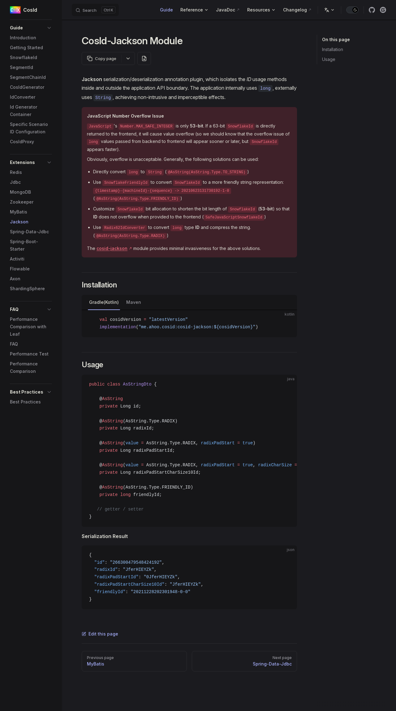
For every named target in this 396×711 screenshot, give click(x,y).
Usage (328, 59)
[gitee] (383, 9)
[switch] (352, 9)
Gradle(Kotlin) (104, 302)
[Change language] (329, 10)
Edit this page (100, 633)
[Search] (95, 10)
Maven (133, 302)
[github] (371, 9)
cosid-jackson (112, 248)
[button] (31, 28)
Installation (332, 49)
